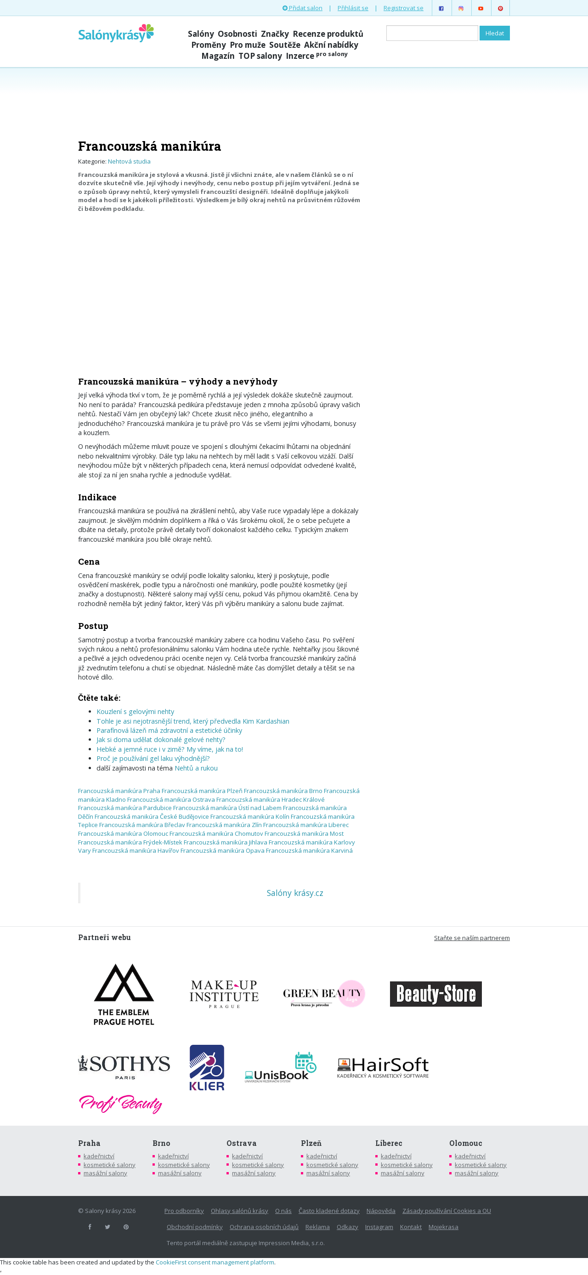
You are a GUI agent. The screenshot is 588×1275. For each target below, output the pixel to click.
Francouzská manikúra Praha (119, 791)
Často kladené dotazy (329, 1211)
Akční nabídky (331, 45)
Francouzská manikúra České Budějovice (152, 816)
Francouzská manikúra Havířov (135, 850)
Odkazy (347, 1227)
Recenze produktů (328, 33)
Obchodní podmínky (195, 1227)
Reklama (317, 1227)
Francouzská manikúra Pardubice (125, 808)
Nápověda (381, 1211)
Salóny (201, 33)
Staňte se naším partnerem (472, 938)
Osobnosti (237, 33)
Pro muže (248, 45)
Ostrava (241, 1143)
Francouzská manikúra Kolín (249, 816)
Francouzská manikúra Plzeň (202, 791)
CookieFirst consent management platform (215, 1262)
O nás (283, 1211)
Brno (161, 1143)
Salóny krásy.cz (295, 892)
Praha (89, 1143)
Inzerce (317, 56)
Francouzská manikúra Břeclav (142, 825)
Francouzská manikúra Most (304, 833)
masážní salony (105, 1173)
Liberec (388, 1143)
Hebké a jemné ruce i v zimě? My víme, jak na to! (169, 749)
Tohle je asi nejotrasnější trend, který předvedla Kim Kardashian (192, 721)
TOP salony (260, 56)
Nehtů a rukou (196, 768)
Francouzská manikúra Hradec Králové (270, 799)
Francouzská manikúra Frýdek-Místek (130, 842)
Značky (275, 33)
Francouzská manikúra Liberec (306, 825)
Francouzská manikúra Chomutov (216, 833)
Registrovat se (404, 8)
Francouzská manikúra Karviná (309, 850)
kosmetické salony (110, 1165)
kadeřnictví (99, 1156)
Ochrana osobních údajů (264, 1227)
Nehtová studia (129, 161)
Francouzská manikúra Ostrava (171, 799)
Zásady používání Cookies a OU (446, 1211)
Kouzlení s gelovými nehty (135, 711)
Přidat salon (302, 8)
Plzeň (311, 1143)
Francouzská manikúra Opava (223, 850)
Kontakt (411, 1227)
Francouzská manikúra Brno (283, 791)
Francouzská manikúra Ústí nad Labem (227, 808)
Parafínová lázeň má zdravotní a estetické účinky (169, 730)
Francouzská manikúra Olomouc (123, 833)
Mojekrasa (443, 1227)
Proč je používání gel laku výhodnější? (153, 758)
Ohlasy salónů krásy (239, 1211)
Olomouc (465, 1143)
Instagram (379, 1227)
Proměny (208, 45)
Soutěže (284, 45)
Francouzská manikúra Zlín (224, 825)
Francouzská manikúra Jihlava (225, 842)
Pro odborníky (184, 1211)
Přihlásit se (353, 8)
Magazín (218, 56)
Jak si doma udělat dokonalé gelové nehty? (161, 739)
